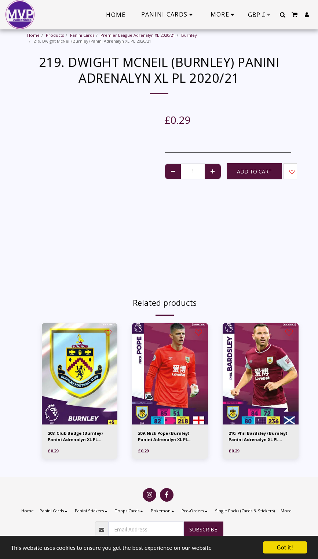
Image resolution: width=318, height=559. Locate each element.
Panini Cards (82, 35)
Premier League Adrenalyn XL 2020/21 (137, 35)
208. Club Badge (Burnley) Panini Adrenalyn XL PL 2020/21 (75, 436)
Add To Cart (254, 171)
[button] (282, 15)
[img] (80, 373)
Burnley (189, 35)
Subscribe (203, 529)
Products (55, 35)
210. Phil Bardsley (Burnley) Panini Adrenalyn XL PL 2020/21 (258, 436)
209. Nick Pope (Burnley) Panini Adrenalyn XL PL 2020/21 (163, 436)
